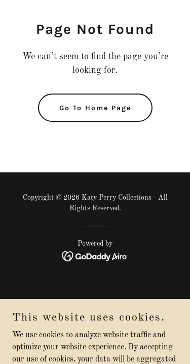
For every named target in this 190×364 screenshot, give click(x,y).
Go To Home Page (95, 108)
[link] (95, 256)
